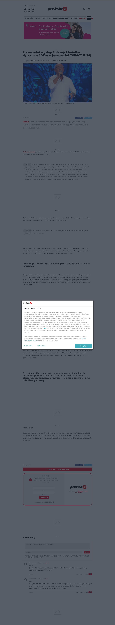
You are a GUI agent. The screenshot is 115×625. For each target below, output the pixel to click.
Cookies (35, 340)
